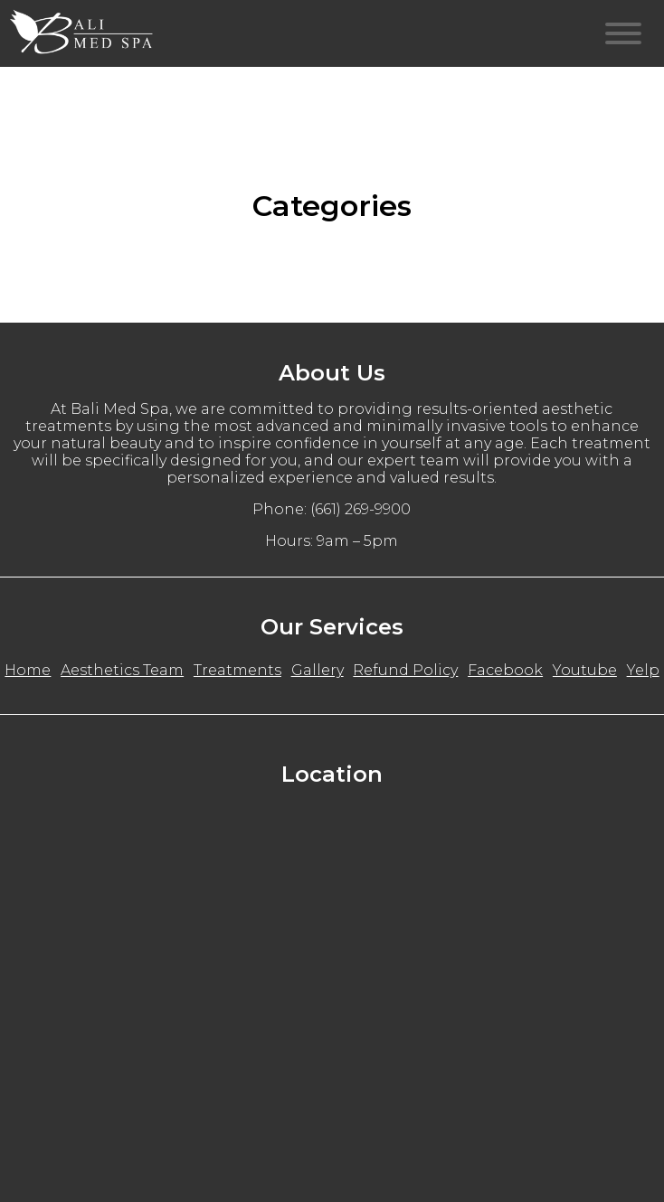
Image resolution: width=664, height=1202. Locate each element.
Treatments (237, 670)
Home (28, 670)
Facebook (505, 670)
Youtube (585, 670)
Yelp (643, 670)
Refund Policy (405, 670)
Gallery (317, 670)
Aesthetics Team (122, 670)
